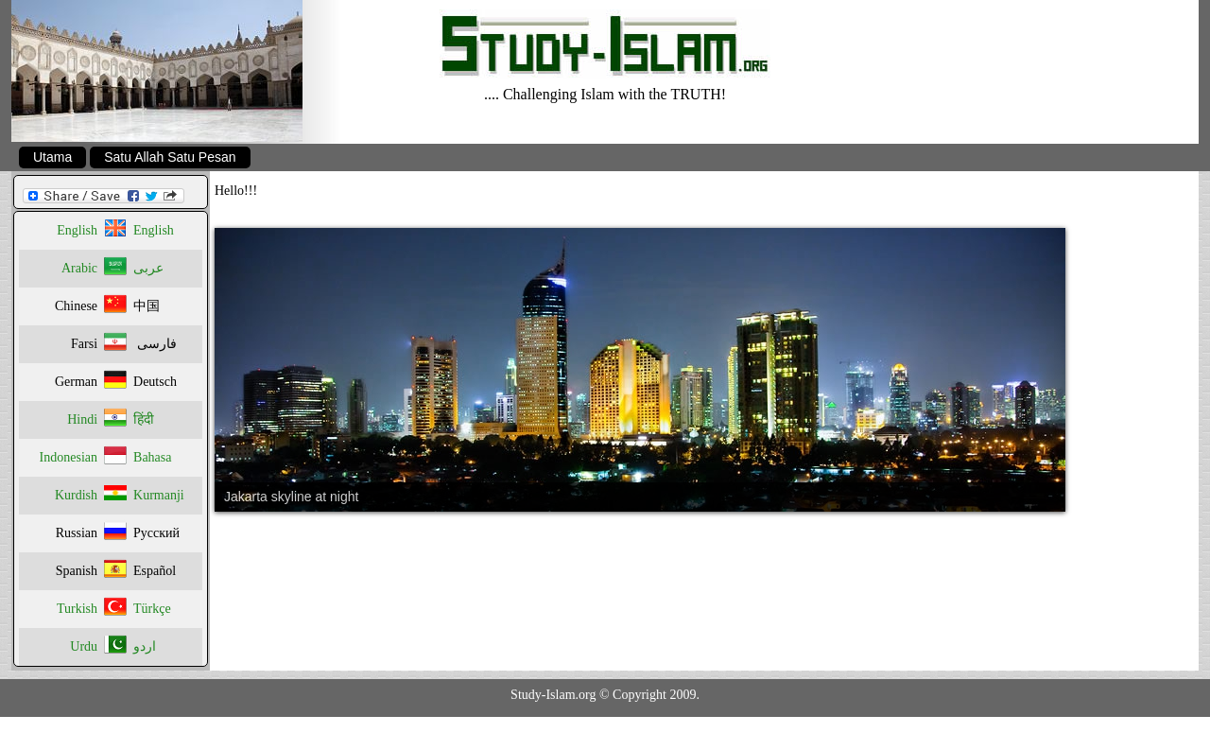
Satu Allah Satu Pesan (169, 157)
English (77, 230)
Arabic (79, 268)
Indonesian (68, 457)
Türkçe (152, 609)
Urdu (83, 646)
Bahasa (152, 457)
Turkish (77, 609)
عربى (148, 268)
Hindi (82, 419)
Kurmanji (158, 495)
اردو (144, 646)
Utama (52, 157)
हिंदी (143, 419)
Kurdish (76, 495)
